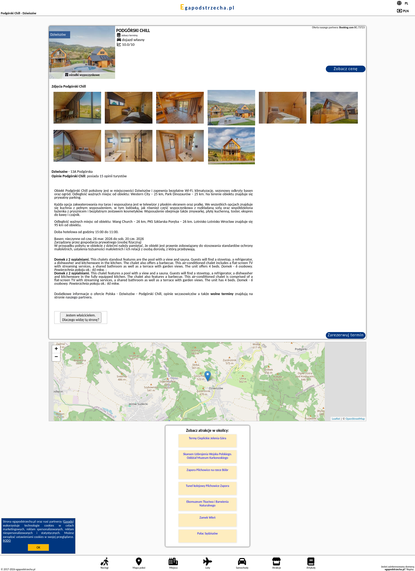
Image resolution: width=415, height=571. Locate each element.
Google (68, 521)
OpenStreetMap (355, 418)
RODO (7, 540)
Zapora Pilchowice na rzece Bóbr (207, 470)
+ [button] (56, 349)
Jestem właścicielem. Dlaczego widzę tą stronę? (80, 317)
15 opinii (106, 176)
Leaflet (336, 418)
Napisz (410, 569)
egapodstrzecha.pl (207, 7)
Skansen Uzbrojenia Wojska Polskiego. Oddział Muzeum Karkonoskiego (207, 456)
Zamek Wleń (208, 517)
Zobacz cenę (346, 68)
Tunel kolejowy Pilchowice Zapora (207, 486)
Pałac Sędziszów (207, 533)
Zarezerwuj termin (346, 334)
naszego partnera (79, 297)
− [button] (56, 357)
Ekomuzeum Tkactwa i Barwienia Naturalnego (207, 503)
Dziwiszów (58, 34)
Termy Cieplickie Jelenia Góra (207, 438)
